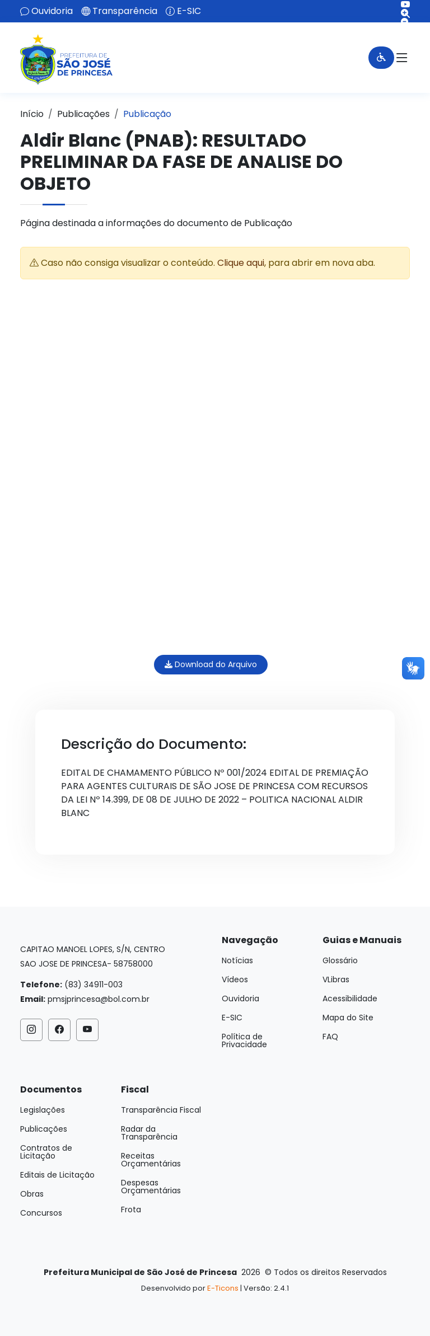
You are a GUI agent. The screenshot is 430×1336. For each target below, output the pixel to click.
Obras (32, 1194)
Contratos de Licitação (46, 1152)
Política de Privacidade (244, 1040)
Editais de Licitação (57, 1175)
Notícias (237, 960)
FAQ (330, 1036)
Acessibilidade (349, 998)
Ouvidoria (52, 11)
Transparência (124, 11)
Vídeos (235, 979)
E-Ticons (223, 1288)
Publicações (83, 113)
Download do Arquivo (211, 664)
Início (32, 113)
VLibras (335, 979)
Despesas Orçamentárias (151, 1186)
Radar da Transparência (149, 1133)
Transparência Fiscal (161, 1110)
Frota (131, 1209)
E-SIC (189, 11)
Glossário (340, 960)
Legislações (42, 1110)
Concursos (41, 1213)
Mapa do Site (347, 1017)
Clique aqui (240, 262)
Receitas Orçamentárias (151, 1160)
